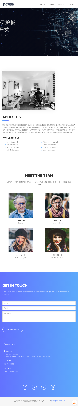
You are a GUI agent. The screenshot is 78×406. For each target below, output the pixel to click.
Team (51, 4)
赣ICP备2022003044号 (58, 401)
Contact (62, 4)
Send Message (12, 329)
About (42, 4)
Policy (72, 4)
